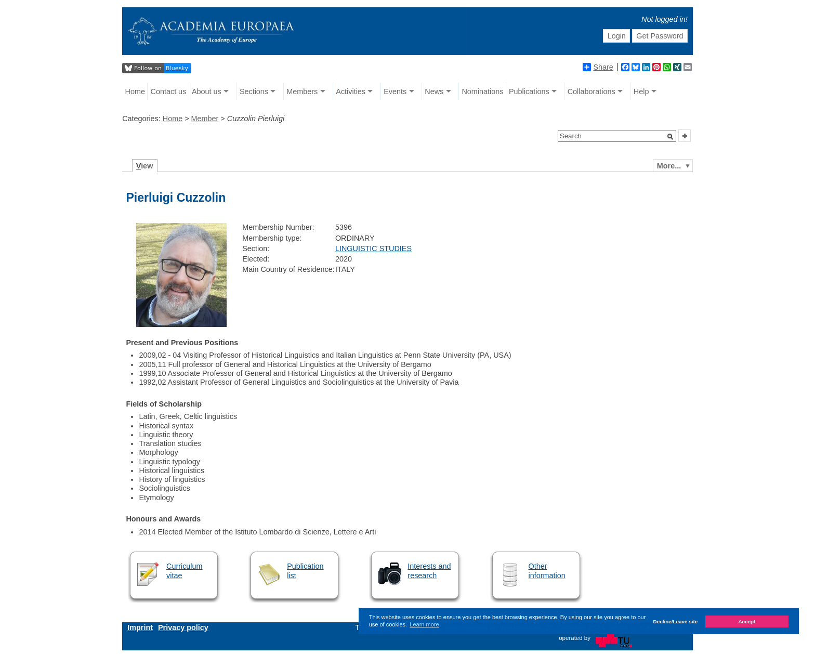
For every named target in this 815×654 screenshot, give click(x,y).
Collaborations (591, 91)
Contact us (169, 91)
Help (641, 91)
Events (395, 91)
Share (598, 67)
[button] (670, 137)
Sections (254, 91)
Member (205, 118)
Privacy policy (183, 627)
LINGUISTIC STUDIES (373, 248)
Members (302, 91)
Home (135, 91)
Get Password (659, 36)
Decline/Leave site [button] (675, 621)
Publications (529, 91)
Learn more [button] (424, 624)
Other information (547, 570)
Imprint (140, 627)
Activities (350, 91)
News (434, 91)
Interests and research (429, 570)
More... (669, 166)
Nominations (482, 91)
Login (617, 36)
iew (144, 166)
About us (206, 91)
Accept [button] (746, 621)
